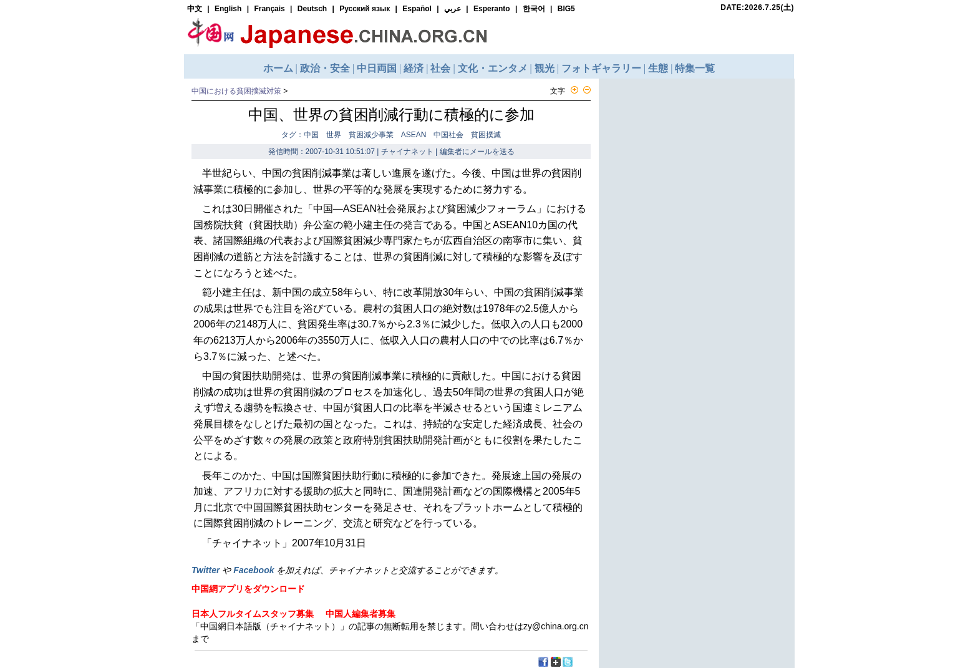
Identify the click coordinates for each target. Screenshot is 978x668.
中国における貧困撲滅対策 (236, 91)
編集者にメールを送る (477, 151)
